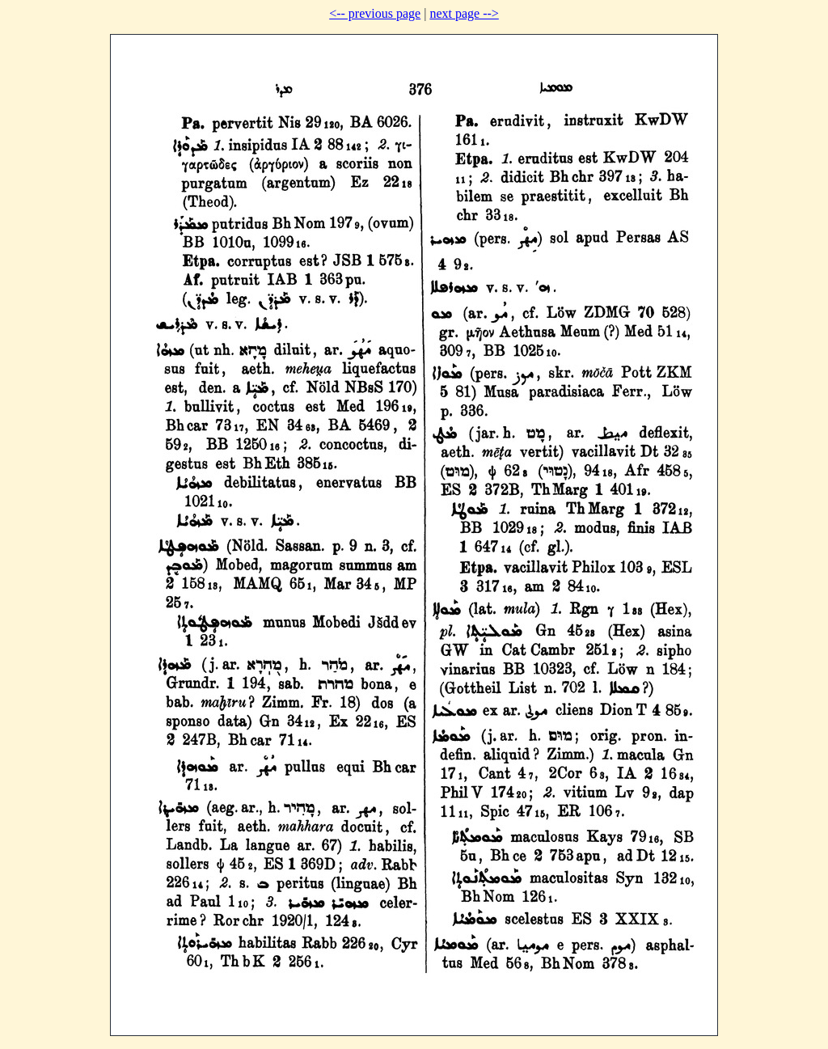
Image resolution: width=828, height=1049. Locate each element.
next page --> (463, 13)
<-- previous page (374, 13)
